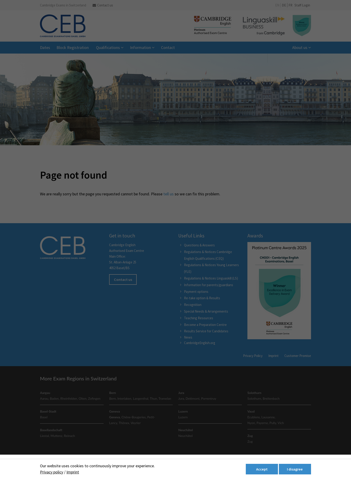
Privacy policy (51, 472)
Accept (262, 469)
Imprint (72, 472)
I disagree (295, 469)
